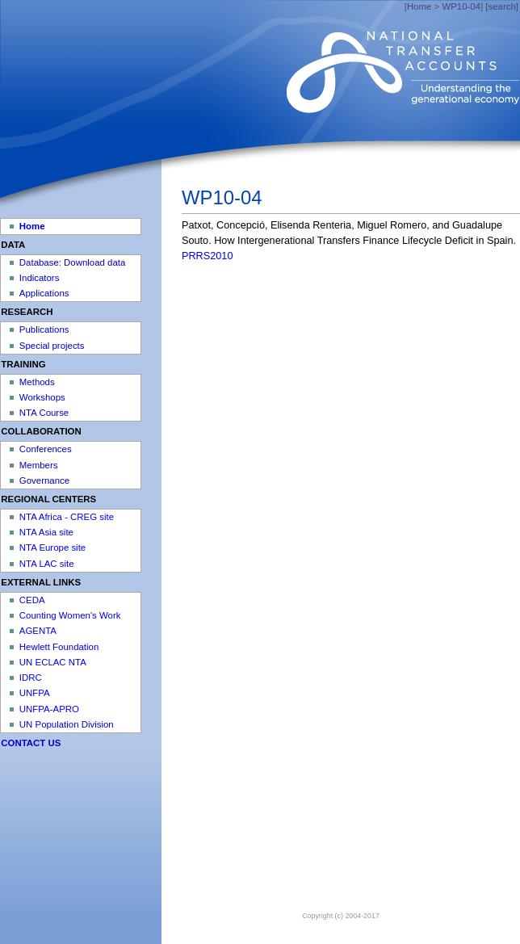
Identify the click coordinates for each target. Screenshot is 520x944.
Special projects (52, 345)
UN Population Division (66, 724)
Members (38, 465)
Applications (44, 293)
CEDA (32, 600)
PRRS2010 (207, 256)
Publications (44, 329)
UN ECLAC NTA (52, 662)
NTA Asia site (46, 532)
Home (419, 6)
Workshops (42, 397)
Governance (44, 480)
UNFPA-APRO (49, 709)
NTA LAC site (46, 563)
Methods (37, 382)
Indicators (39, 278)
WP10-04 (461, 6)
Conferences (45, 449)
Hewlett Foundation (59, 647)
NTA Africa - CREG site (66, 517)
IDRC (30, 677)
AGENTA (38, 631)
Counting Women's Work (70, 615)
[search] (501, 6)
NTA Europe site (52, 547)
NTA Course (44, 412)
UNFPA (34, 693)
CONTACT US (31, 743)
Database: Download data (72, 262)
